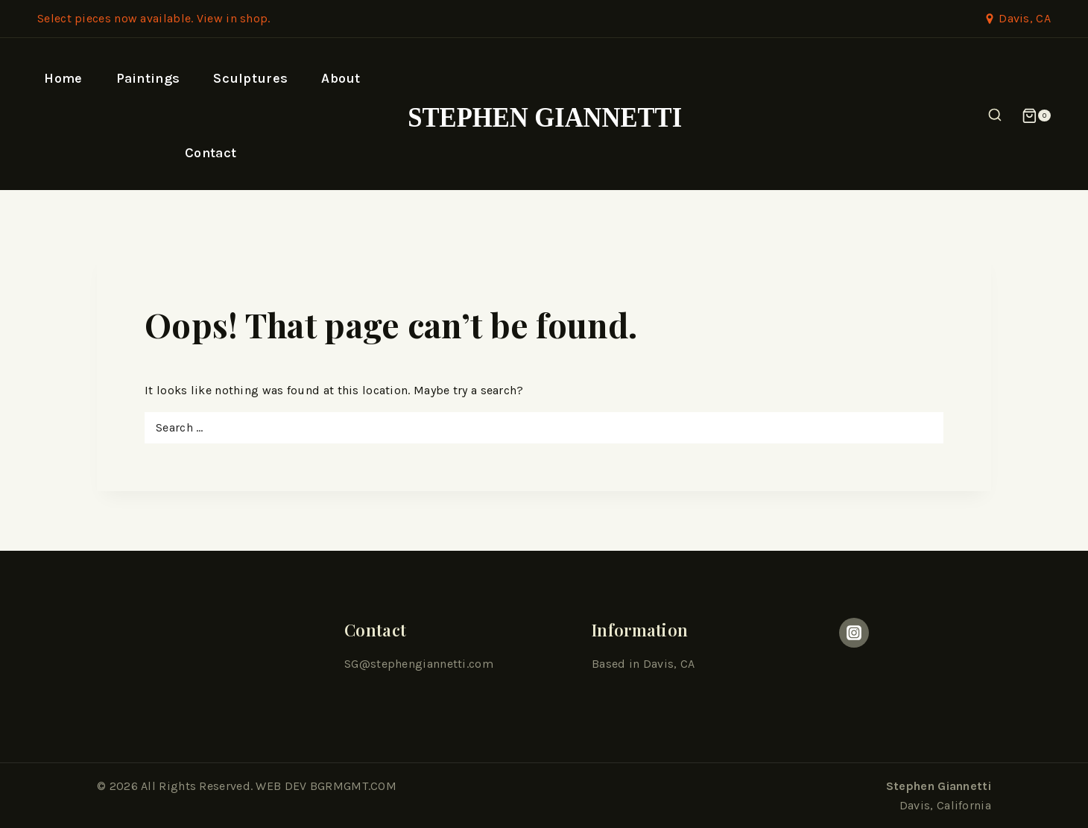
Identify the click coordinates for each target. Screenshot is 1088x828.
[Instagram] (854, 633)
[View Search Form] (994, 115)
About (341, 78)
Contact (210, 153)
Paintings (148, 78)
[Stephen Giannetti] (544, 115)
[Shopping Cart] (1036, 116)
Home (63, 78)
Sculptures (250, 78)
